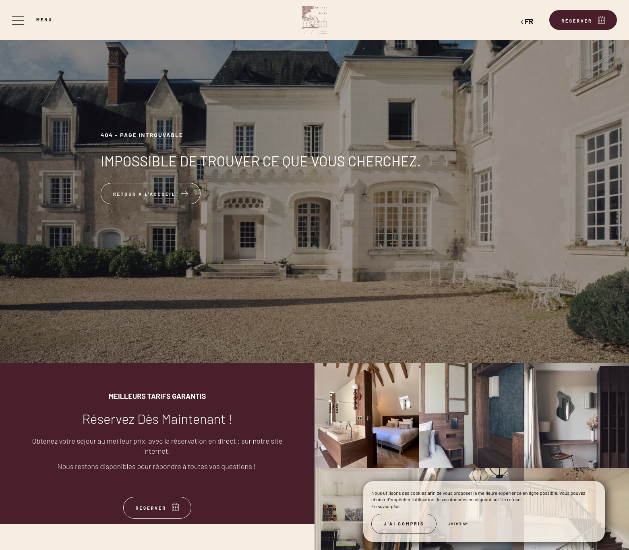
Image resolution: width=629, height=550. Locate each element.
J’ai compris (404, 523)
